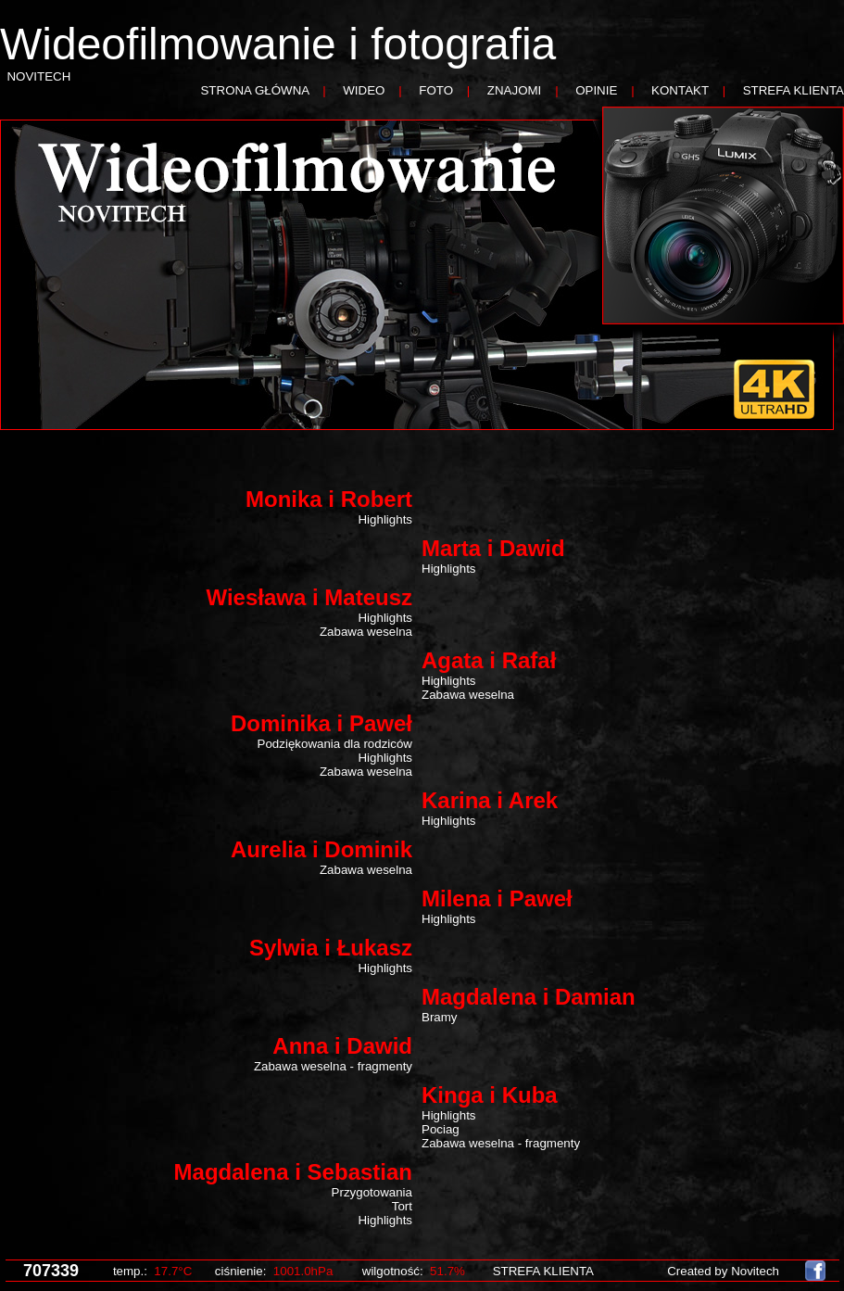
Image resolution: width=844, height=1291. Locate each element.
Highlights (385, 519)
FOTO (436, 90)
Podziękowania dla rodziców (335, 744)
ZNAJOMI (514, 90)
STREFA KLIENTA (793, 90)
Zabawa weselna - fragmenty (333, 1066)
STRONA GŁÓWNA (254, 90)
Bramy (440, 1017)
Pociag (441, 1129)
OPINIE (596, 90)
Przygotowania (372, 1192)
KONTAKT (680, 90)
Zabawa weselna (366, 632)
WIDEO (363, 90)
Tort (402, 1206)
